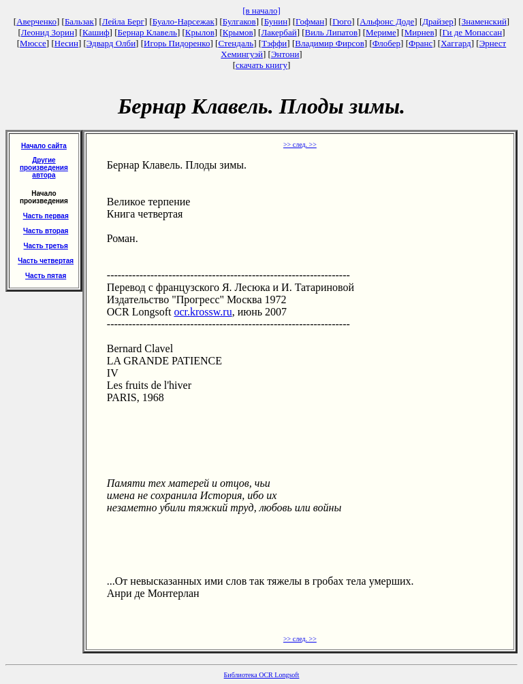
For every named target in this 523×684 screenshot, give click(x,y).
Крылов (200, 32)
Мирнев (419, 32)
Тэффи (274, 43)
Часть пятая (45, 275)
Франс (420, 43)
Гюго (341, 21)
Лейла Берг (123, 21)
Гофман (310, 21)
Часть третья (46, 246)
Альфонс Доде (387, 21)
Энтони (285, 54)
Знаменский (484, 21)
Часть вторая (45, 231)
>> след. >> (300, 144)
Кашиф (96, 32)
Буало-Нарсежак (184, 21)
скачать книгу (261, 65)
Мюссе (33, 43)
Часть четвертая (46, 260)
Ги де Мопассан (472, 32)
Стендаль (235, 43)
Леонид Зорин (47, 32)
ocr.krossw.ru (203, 312)
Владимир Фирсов (329, 43)
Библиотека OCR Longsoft (262, 675)
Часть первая (46, 216)
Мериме (381, 32)
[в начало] (261, 10)
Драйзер (438, 21)
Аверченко (36, 21)
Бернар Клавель (146, 32)
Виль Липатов (331, 32)
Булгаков (239, 21)
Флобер (386, 43)
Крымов (238, 32)
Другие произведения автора (44, 167)
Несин (66, 43)
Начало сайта (44, 146)
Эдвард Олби (111, 43)
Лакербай (278, 32)
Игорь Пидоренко (177, 43)
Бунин (276, 21)
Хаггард (456, 43)
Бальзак (79, 21)
